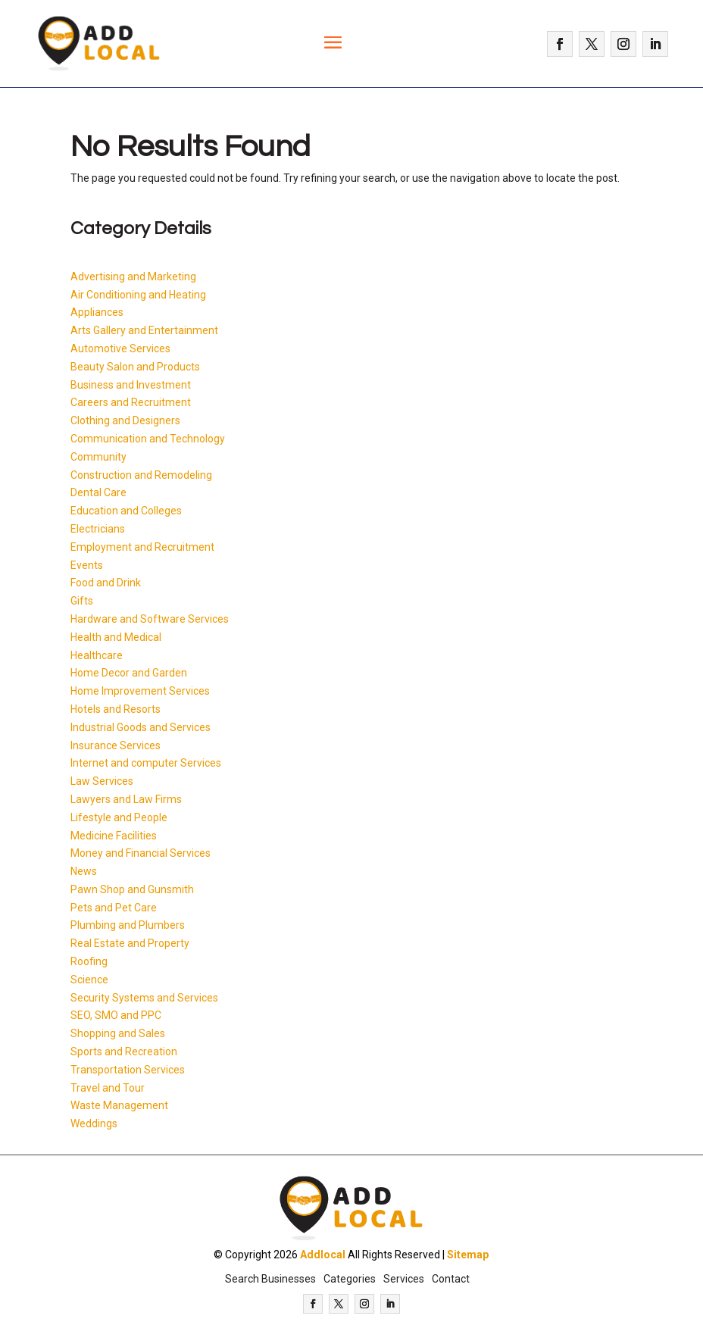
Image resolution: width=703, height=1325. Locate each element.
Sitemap (468, 1254)
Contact (451, 1279)
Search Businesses (270, 1279)
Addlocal (322, 1254)
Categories (349, 1279)
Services (403, 1279)
